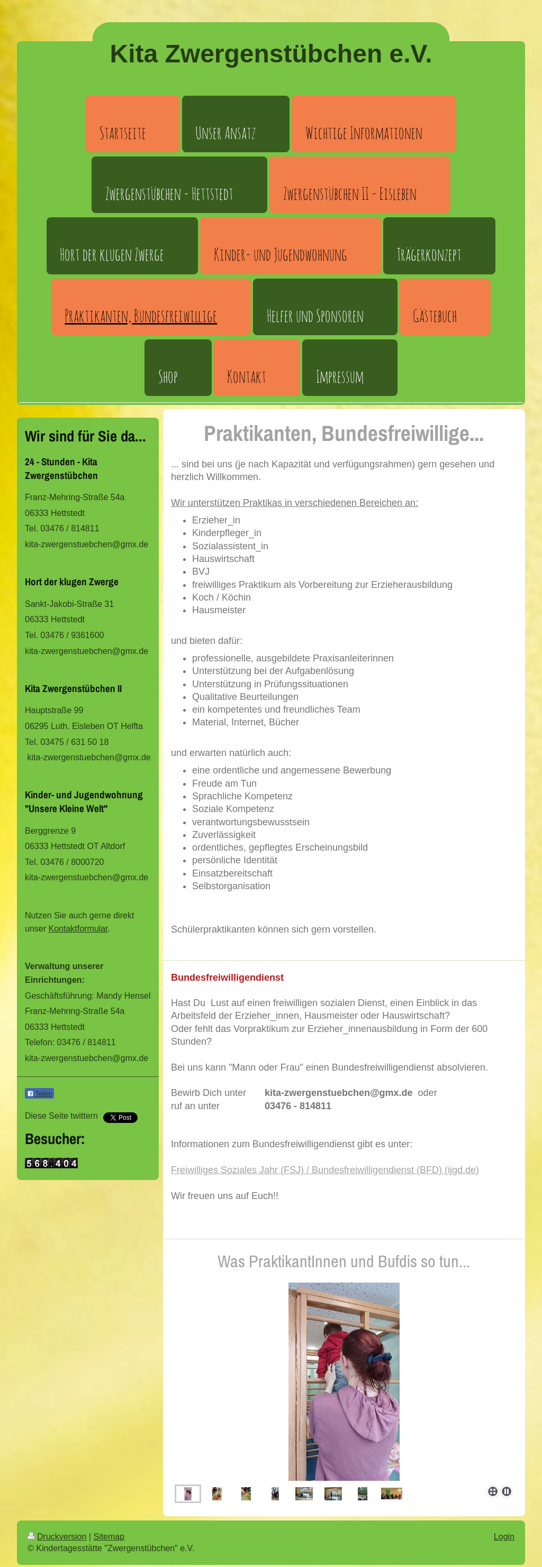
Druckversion (57, 1536)
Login (504, 1536)
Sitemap (108, 1536)
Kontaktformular (77, 928)
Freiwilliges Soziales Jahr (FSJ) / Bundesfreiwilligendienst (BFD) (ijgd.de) (325, 1170)
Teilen (39, 1094)
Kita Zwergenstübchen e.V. (271, 54)
